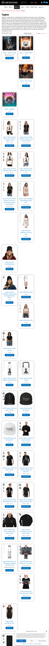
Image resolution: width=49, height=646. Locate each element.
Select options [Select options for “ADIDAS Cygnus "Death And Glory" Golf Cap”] (30, 181)
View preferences (42, 640)
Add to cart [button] (18, 54)
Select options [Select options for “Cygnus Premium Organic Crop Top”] (42, 151)
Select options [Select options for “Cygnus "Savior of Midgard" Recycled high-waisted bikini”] (18, 117)
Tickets (27, 7)
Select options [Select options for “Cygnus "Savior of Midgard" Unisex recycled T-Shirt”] (18, 240)
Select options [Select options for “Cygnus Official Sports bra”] (30, 148)
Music (11, 7)
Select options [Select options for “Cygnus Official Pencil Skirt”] (18, 148)
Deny (32, 640)
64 (40, 33)
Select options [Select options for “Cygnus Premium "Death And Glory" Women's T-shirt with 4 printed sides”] (18, 88)
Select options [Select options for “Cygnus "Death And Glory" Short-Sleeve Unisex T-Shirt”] (30, 84)
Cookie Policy (24, 643)
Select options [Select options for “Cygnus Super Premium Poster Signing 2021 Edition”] (30, 271)
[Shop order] (30, 33)
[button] (46, 631)
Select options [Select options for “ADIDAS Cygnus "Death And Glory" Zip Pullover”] (18, 211)
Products (7, 10)
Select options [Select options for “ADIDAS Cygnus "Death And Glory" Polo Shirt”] (30, 209)
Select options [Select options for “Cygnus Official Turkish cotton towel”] (6, 301)
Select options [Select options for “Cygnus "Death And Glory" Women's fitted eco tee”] (42, 84)
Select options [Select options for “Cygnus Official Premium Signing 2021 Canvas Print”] (18, 271)
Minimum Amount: (6, 51)
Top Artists (18, 10)
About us (42, 7)
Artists (22, 7)
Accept (21, 640)
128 (43, 33)
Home (3, 10)
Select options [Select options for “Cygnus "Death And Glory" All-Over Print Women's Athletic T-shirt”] (6, 86)
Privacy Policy (30, 643)
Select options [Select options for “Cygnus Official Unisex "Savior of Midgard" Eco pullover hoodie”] (30, 240)
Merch (17, 7)
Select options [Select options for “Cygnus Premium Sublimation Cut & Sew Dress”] (30, 117)
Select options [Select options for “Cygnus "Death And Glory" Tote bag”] (18, 181)
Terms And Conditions (37, 643)
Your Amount (7, 55)
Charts (6, 7)
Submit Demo (34, 7)
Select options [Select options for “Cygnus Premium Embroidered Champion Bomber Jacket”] (42, 242)
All (45, 33)
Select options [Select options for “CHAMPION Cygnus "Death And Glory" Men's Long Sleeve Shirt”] (42, 211)
